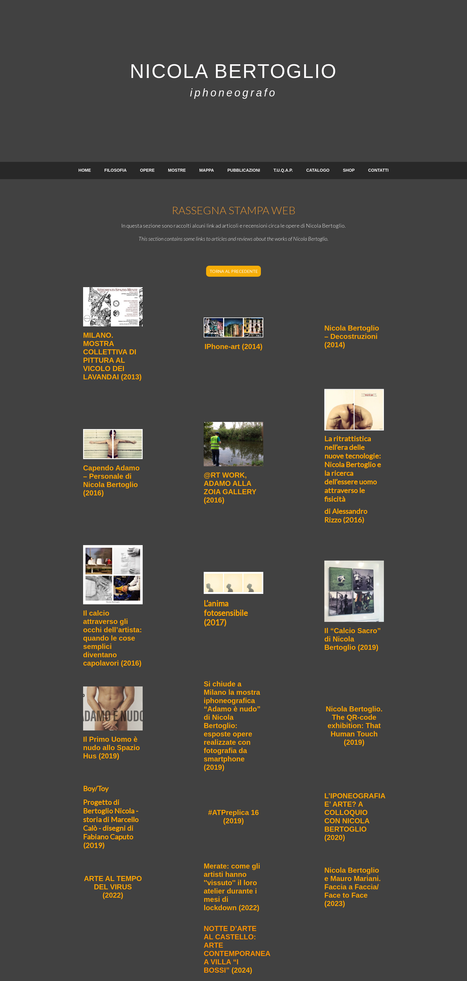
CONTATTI (378, 170)
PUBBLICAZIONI (243, 170)
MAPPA (206, 170)
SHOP (349, 170)
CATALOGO (317, 170)
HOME (84, 170)
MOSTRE (177, 170)
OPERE (147, 170)
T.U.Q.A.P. (283, 170)
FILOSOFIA (115, 170)
